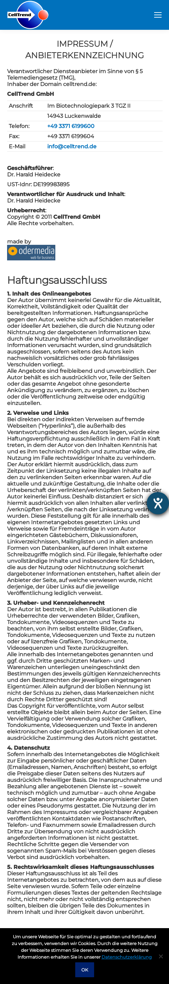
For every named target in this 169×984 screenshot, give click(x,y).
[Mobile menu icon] (157, 14)
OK (84, 969)
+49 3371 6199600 (70, 126)
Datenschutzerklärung (127, 957)
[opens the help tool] (158, 503)
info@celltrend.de (71, 146)
